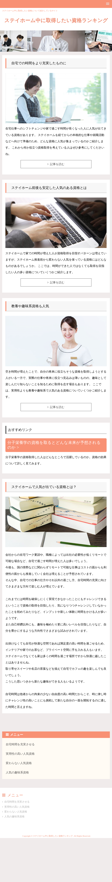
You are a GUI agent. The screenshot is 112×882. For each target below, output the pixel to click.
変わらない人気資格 (19, 763)
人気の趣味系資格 (17, 772)
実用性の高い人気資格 (20, 753)
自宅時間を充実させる (20, 744)
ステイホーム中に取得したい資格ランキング (56, 20)
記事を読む (57, 164)
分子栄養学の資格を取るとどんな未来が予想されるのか (54, 445)
